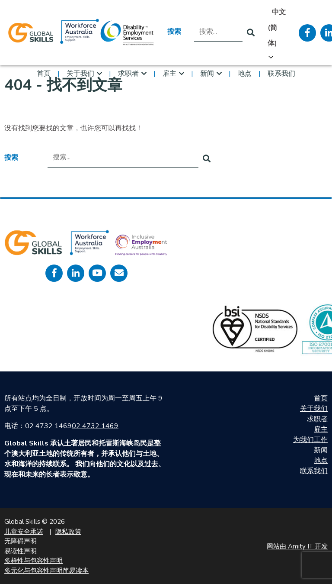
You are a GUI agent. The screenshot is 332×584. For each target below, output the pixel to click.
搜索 (174, 31)
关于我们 (80, 73)
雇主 (169, 73)
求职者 (128, 73)
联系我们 (281, 73)
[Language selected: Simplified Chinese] (277, 32)
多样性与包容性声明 (33, 560)
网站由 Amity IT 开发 (297, 546)
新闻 (207, 73)
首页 (44, 73)
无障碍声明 (20, 541)
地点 (245, 73)
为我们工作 (310, 440)
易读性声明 (20, 551)
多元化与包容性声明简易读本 (46, 570)
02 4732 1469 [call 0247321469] (95, 426)
